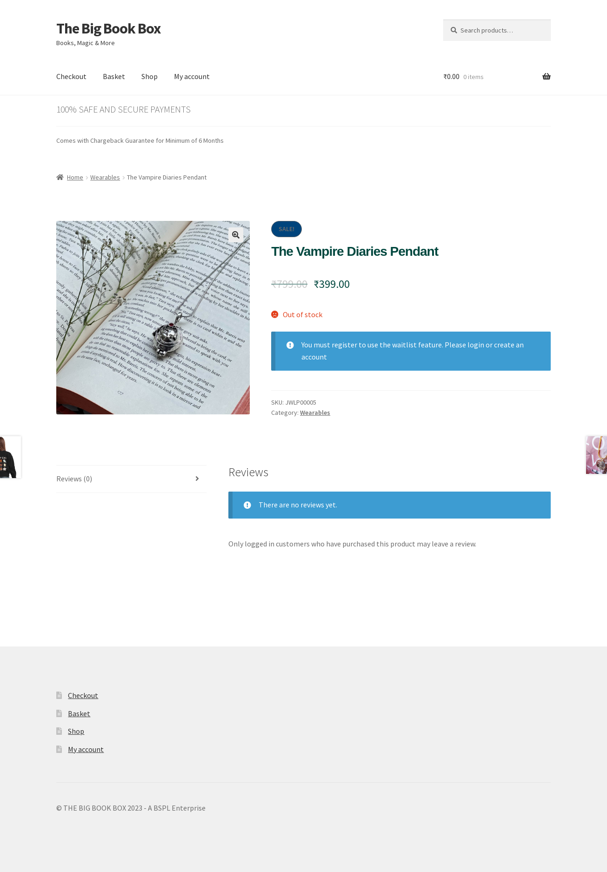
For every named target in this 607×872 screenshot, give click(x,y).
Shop (149, 76)
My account (192, 76)
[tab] (131, 479)
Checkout (71, 76)
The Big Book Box (108, 28)
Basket (114, 76)
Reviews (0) (74, 478)
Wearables (105, 177)
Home (75, 177)
